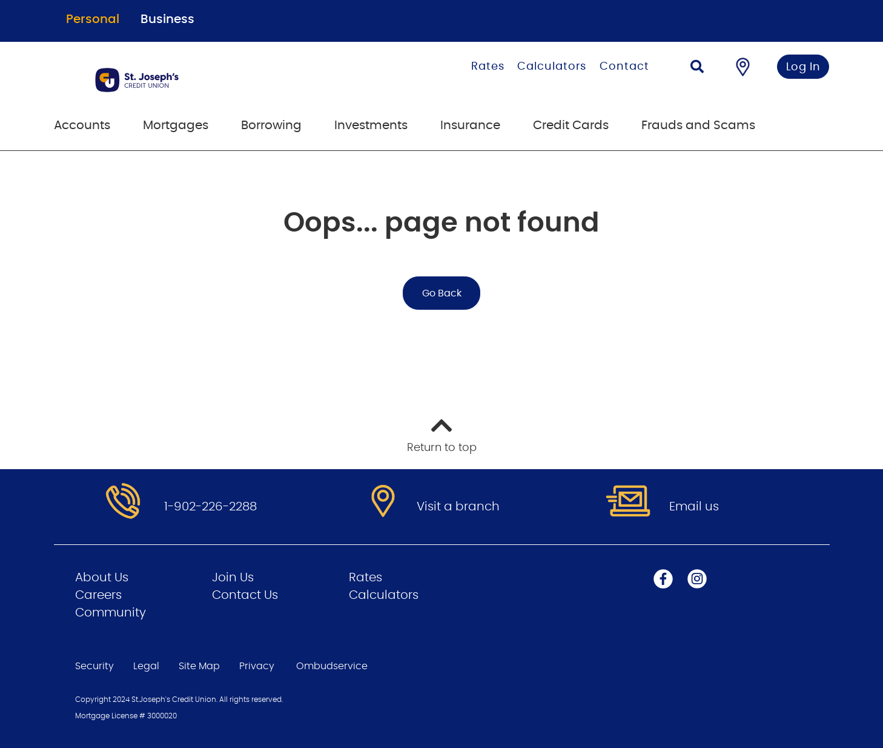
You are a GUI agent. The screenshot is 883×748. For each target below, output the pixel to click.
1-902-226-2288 (210, 507)
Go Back (441, 293)
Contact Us (245, 595)
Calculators (551, 66)
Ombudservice (333, 666)
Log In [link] (803, 67)
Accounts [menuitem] (82, 125)
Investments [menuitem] (371, 125)
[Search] (697, 68)
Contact (624, 66)
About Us (101, 578)
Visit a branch (458, 507)
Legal (146, 666)
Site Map (199, 666)
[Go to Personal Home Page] (197, 80)
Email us (694, 507)
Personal (92, 19)
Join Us (233, 578)
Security (94, 666)
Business (167, 19)
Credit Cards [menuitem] (571, 125)
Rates (487, 66)
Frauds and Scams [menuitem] (698, 125)
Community (110, 613)
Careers (98, 595)
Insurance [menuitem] (470, 125)
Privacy (256, 666)
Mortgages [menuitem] (175, 125)
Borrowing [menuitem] (271, 125)
